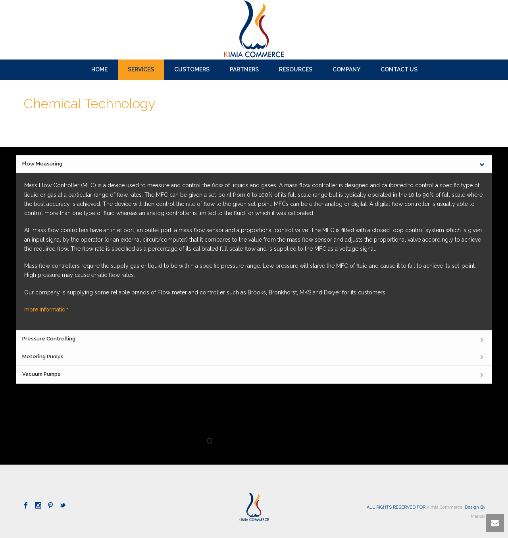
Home (99, 69)
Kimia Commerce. (445, 507)
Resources (295, 69)
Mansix (478, 516)
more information (46, 309)
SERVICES (141, 69)
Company (346, 69)
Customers (192, 69)
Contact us (399, 69)
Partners (244, 69)
